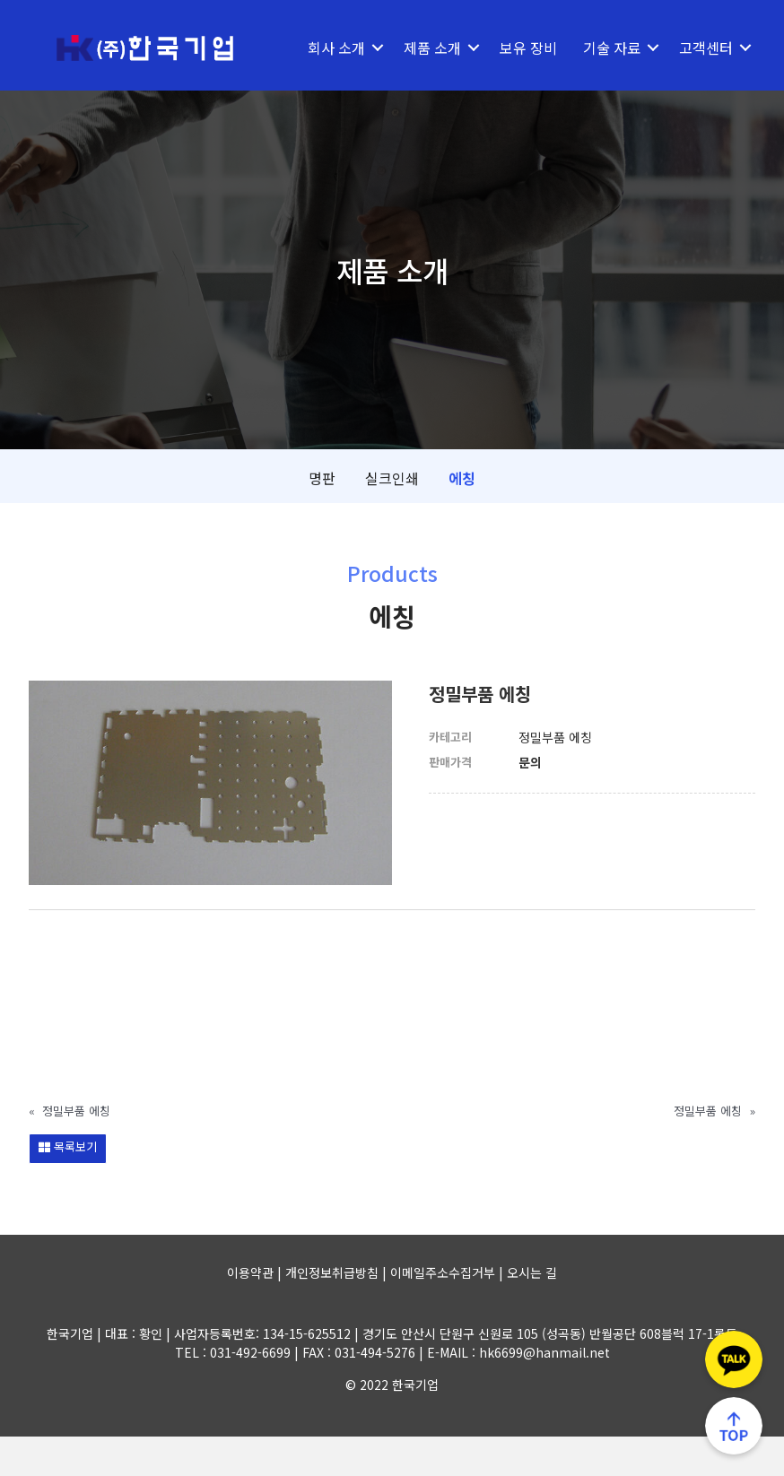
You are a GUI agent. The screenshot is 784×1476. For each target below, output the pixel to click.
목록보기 (68, 1185)
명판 (322, 517)
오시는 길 (532, 1312)
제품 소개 (430, 47)
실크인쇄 (392, 517)
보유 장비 (526, 47)
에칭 (462, 517)
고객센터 (334, 87)
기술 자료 (610, 47)
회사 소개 (334, 47)
